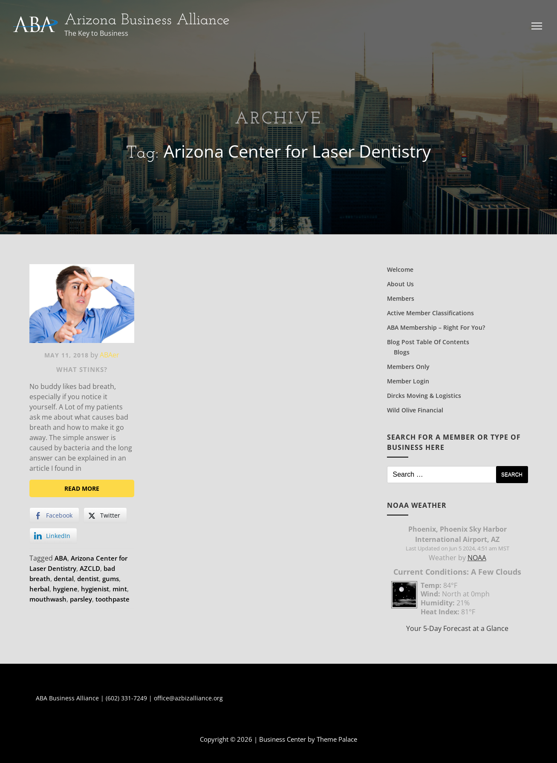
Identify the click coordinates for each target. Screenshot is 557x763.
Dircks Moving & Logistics (424, 396)
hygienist (95, 588)
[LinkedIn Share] (53, 536)
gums (110, 578)
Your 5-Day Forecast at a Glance (457, 628)
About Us (400, 284)
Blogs (402, 352)
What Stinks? (81, 369)
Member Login (408, 381)
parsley (81, 599)
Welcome (400, 269)
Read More (81, 488)
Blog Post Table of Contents (428, 342)
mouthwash (47, 599)
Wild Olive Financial (415, 410)
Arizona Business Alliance (147, 20)
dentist (88, 578)
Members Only (408, 367)
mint (120, 588)
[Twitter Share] (105, 515)
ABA (61, 558)
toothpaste (112, 599)
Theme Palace (337, 739)
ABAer (109, 355)
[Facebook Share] (54, 515)
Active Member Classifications (430, 313)
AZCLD (90, 568)
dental (64, 578)
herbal (39, 588)
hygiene (65, 588)
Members (400, 298)
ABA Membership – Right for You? (436, 327)
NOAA (477, 557)
